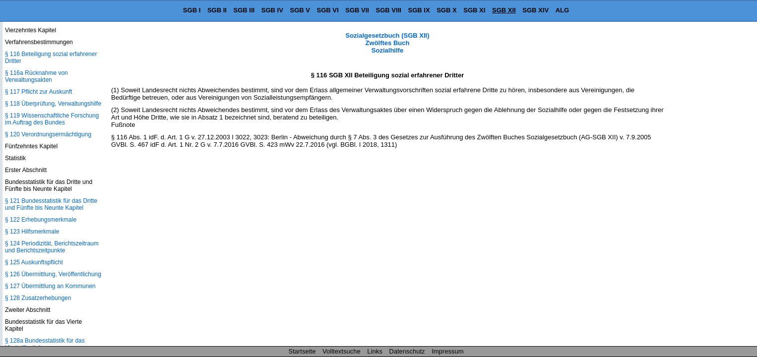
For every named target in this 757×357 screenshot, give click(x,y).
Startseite (302, 351)
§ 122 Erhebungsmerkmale (40, 219)
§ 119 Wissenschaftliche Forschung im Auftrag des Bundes (52, 119)
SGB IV (272, 10)
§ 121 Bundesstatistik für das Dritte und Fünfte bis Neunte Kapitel (51, 204)
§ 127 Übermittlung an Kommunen (50, 286)
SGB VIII (388, 10)
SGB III (244, 10)
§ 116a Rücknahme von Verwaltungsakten (36, 76)
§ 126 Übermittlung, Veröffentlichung (53, 274)
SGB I (191, 10)
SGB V (300, 10)
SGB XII (504, 10)
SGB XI (474, 10)
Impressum (447, 351)
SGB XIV (535, 10)
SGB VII (357, 10)
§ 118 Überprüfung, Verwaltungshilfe (53, 103)
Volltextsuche (341, 351)
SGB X (446, 10)
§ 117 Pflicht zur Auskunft (38, 91)
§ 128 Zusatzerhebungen (38, 298)
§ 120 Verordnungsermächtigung (48, 134)
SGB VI (328, 10)
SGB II (217, 10)
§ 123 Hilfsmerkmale (32, 231)
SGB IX (419, 10)
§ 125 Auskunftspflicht (34, 262)
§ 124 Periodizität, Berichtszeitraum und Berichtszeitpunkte (52, 247)
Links (374, 351)
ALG (562, 10)
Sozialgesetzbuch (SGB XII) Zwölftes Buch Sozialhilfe (387, 43)
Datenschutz (407, 351)
